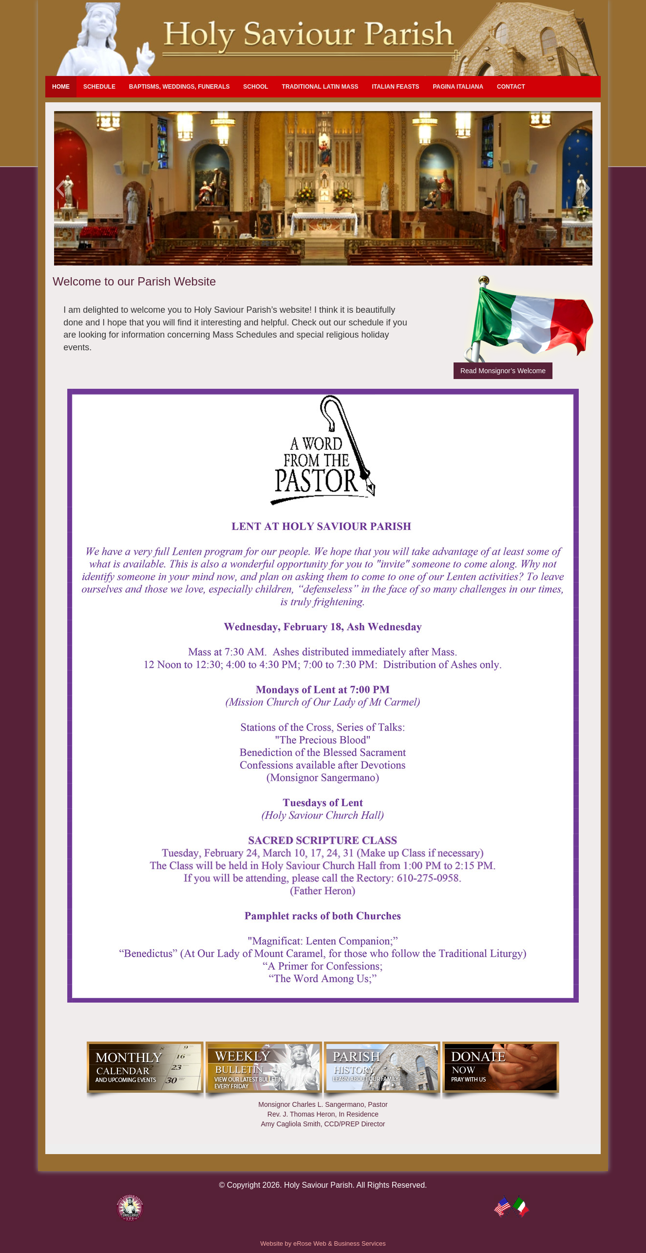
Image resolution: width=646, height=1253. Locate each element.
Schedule (99, 86)
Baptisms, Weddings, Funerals (179, 86)
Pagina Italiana (458, 86)
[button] (59, 188)
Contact (511, 86)
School (255, 86)
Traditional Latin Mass (320, 86)
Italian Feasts (395, 86)
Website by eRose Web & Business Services (322, 1243)
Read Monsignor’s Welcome (503, 371)
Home (61, 86)
